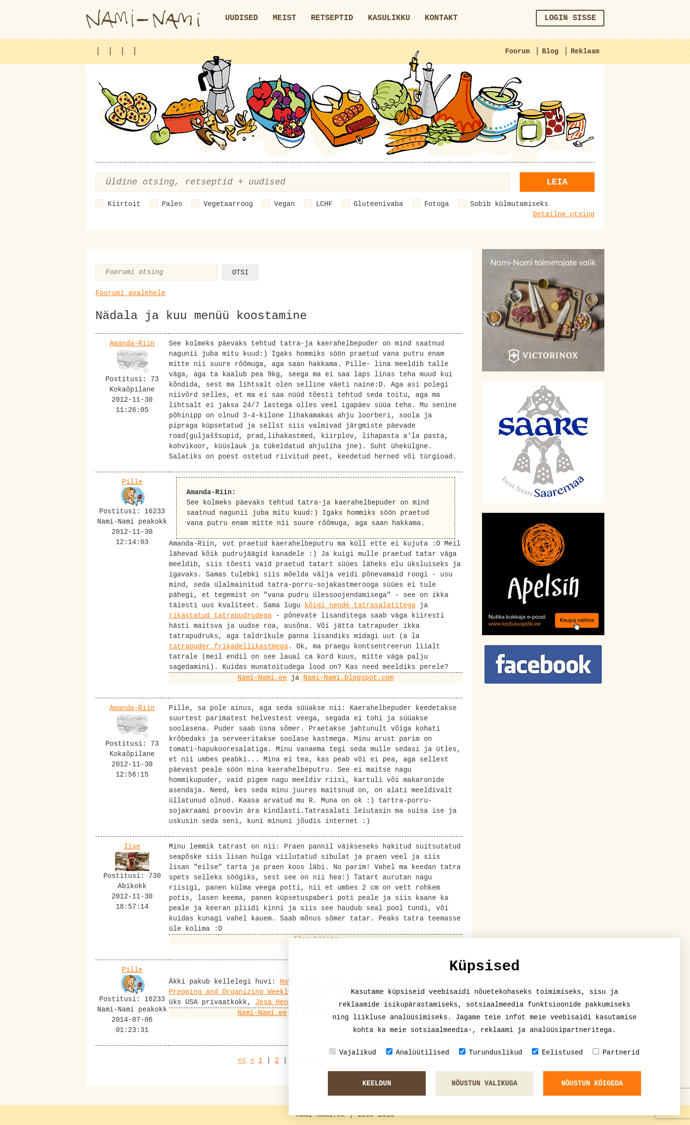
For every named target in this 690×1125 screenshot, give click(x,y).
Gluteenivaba (378, 204)
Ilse (132, 846)
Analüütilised (417, 1052)
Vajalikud (352, 1052)
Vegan (284, 204)
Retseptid (332, 18)
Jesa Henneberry (286, 1002)
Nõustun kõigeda (592, 1083)
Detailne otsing (564, 214)
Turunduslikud (490, 1052)
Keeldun (377, 1083)
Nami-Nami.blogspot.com (348, 678)
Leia (557, 182)
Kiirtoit (124, 204)
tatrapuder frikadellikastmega (228, 646)
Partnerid (616, 1052)
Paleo (172, 204)
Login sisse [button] (570, 18)
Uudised (241, 18)
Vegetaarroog (228, 204)
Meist (284, 18)
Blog (550, 51)
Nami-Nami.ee (262, 678)
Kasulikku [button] (389, 18)
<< (242, 1060)
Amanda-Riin (132, 343)
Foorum (517, 51)
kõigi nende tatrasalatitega (359, 605)
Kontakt (441, 18)
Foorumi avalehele (130, 293)
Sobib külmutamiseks (509, 204)
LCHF (324, 204)
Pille (132, 482)
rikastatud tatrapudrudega (220, 616)
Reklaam (585, 51)
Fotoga (436, 204)
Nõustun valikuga (484, 1083)
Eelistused (557, 1052)
